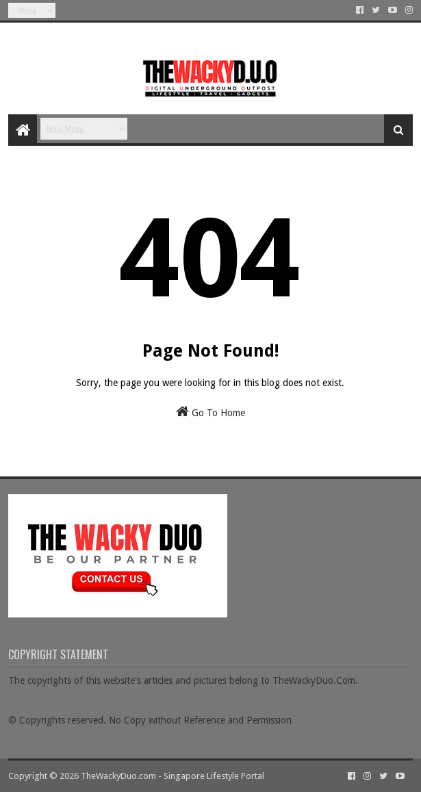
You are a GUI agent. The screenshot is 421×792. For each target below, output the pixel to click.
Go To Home (210, 411)
